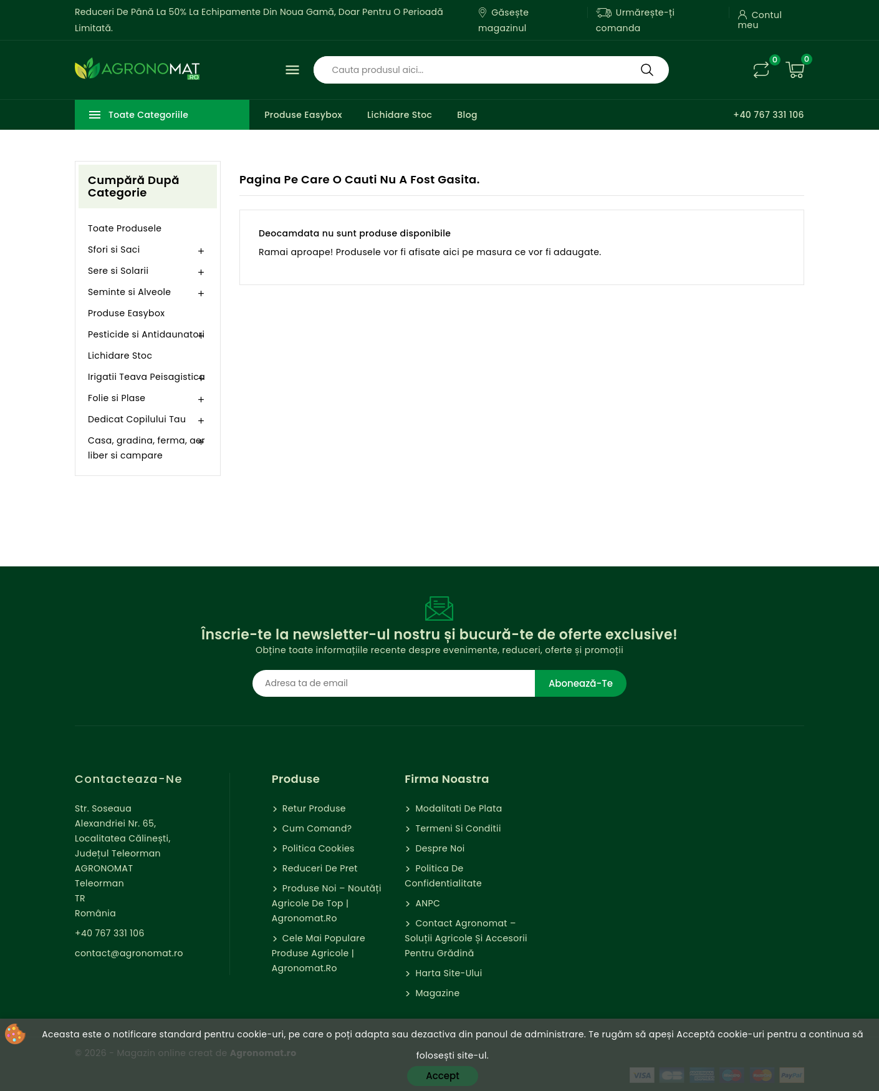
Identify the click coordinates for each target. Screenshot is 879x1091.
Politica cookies (317, 848)
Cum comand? (316, 828)
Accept (442, 1075)
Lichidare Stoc (399, 115)
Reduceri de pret (319, 868)
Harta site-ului (447, 973)
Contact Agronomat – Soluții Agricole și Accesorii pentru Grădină (466, 938)
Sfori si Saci (114, 249)
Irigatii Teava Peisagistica (146, 377)
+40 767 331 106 (768, 115)
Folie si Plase (116, 398)
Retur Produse (313, 808)
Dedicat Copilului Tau (137, 419)
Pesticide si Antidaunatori (146, 334)
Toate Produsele (124, 228)
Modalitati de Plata (457, 808)
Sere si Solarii (118, 270)
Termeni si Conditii (457, 828)
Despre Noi (438, 848)
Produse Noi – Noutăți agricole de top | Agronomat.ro (327, 903)
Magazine (436, 993)
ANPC (426, 903)
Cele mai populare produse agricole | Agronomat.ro (318, 953)
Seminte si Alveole (129, 292)
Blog (467, 115)
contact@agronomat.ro (129, 953)
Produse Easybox (303, 115)
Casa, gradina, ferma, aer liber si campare (146, 448)
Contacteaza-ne (129, 779)
